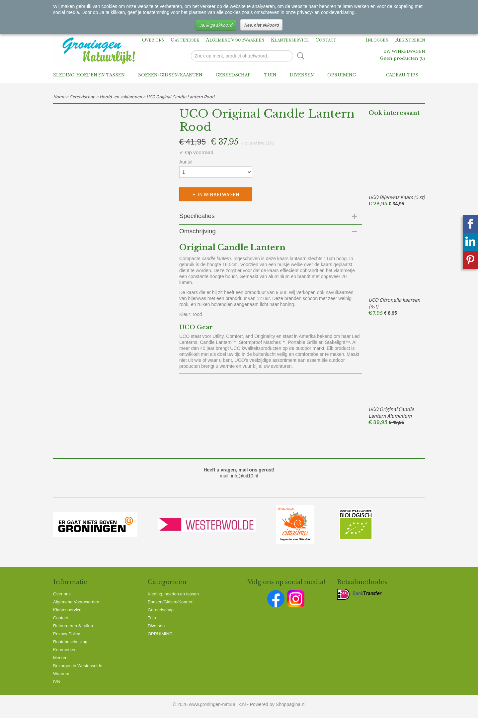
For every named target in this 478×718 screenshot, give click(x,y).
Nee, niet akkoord (261, 25)
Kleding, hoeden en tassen (89, 74)
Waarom (61, 673)
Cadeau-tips (402, 74)
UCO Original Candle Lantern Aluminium (391, 412)
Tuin (270, 74)
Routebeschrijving (70, 641)
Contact (325, 40)
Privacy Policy (66, 633)
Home (59, 97)
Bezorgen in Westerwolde (77, 665)
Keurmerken (65, 649)
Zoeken (299, 56)
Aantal (186, 161)
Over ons (153, 40)
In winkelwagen (218, 194)
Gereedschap (233, 74)
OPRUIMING (341, 74)
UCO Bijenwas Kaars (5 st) (396, 197)
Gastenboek (185, 40)
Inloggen (377, 40)
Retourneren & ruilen (73, 625)
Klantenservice (290, 40)
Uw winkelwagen (404, 52)
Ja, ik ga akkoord (215, 25)
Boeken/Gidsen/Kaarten (170, 74)
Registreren (410, 40)
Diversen (302, 74)
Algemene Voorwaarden (235, 40)
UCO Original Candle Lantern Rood (180, 97)
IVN (56, 681)
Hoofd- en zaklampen (121, 97)
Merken (60, 657)
